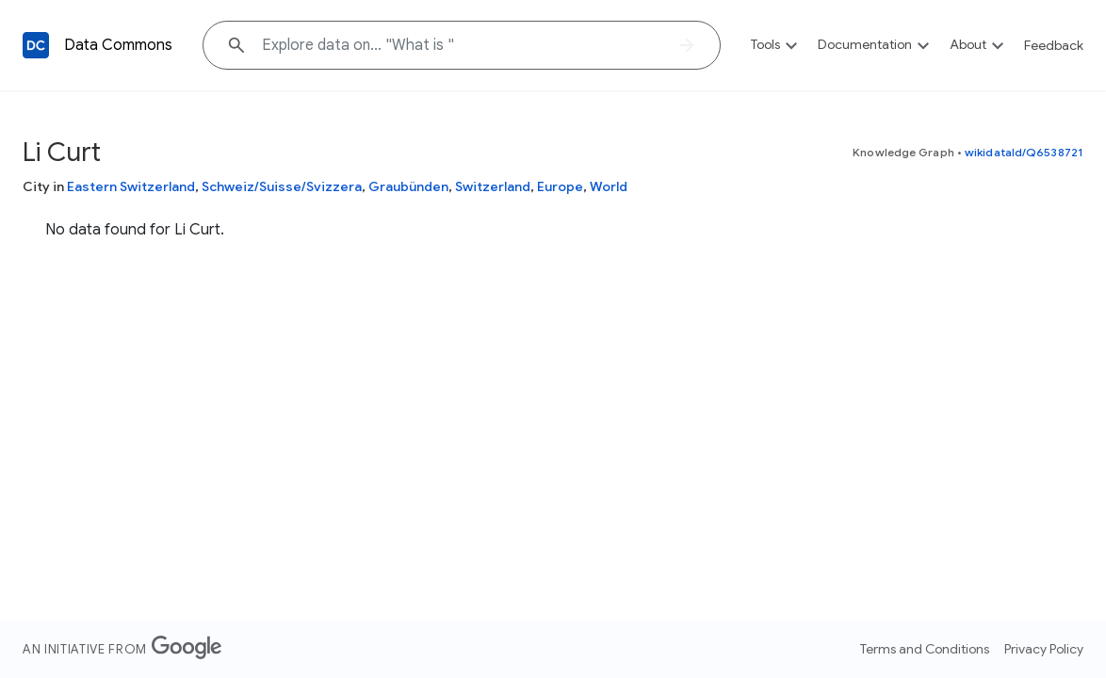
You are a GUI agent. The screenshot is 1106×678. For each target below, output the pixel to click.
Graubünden (408, 186)
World (608, 186)
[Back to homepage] (36, 45)
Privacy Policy (1043, 648)
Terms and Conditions (924, 648)
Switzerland (492, 186)
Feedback (1053, 45)
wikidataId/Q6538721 (1024, 152)
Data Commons (118, 45)
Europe (560, 186)
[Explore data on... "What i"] (461, 45)
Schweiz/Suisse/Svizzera (282, 186)
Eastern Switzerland (131, 186)
